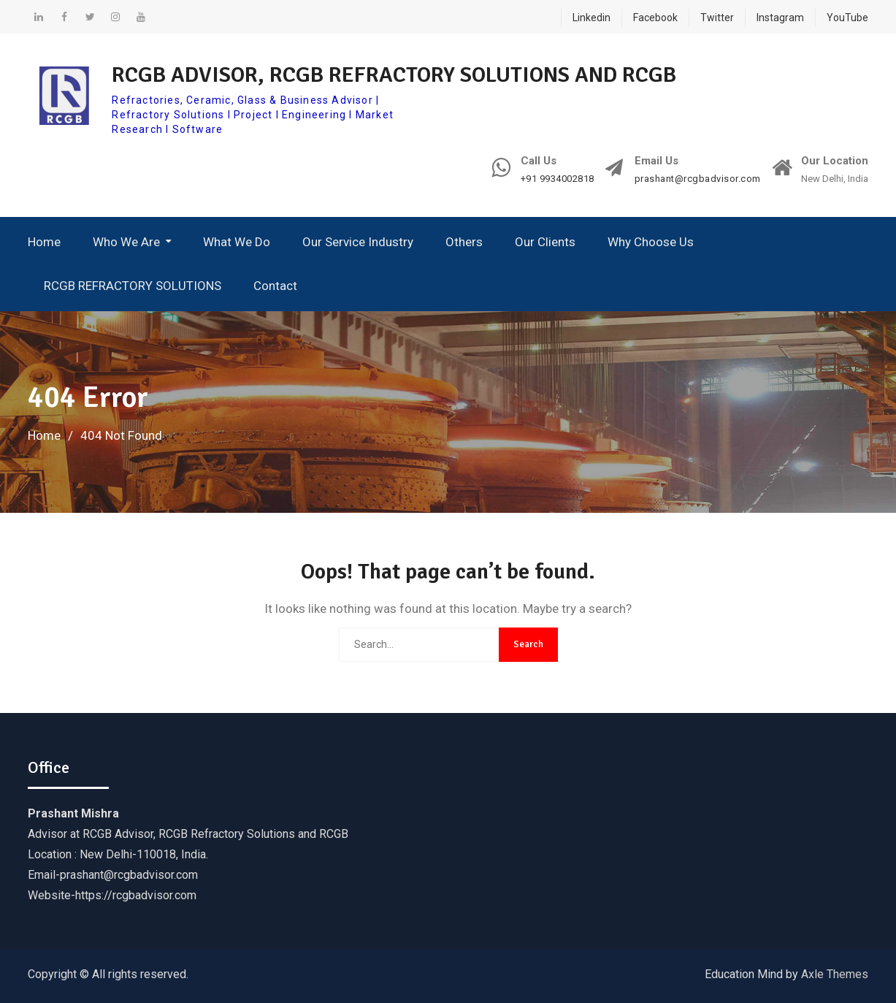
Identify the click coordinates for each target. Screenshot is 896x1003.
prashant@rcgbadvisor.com (698, 179)
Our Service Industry (357, 241)
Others (464, 241)
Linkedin (591, 17)
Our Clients (545, 241)
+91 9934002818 (557, 179)
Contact (275, 285)
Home (44, 241)
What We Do (236, 241)
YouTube (847, 17)
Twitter (717, 17)
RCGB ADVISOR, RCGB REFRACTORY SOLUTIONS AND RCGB (394, 74)
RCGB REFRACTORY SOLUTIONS (132, 285)
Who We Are (126, 241)
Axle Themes (834, 974)
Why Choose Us (651, 241)
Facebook (655, 17)
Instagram (780, 17)
